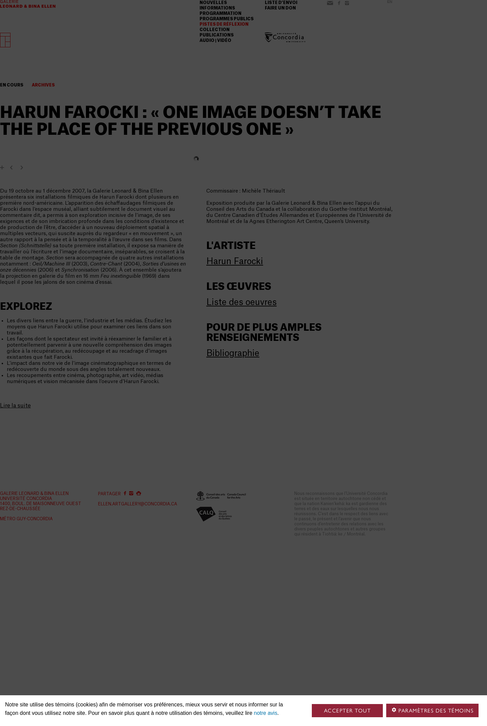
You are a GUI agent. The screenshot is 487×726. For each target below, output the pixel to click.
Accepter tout (347, 710)
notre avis (265, 713)
